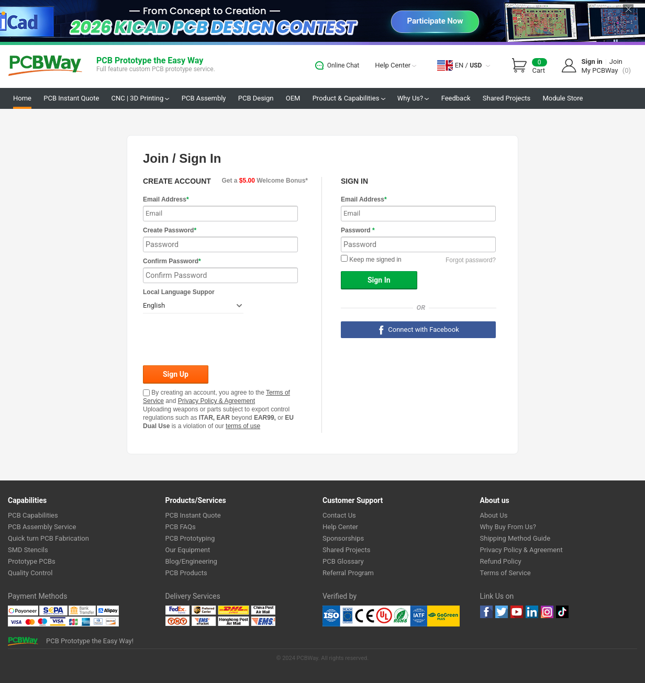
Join (615, 61)
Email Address (166, 199)
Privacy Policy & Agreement (216, 401)
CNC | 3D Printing (141, 98)
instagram (547, 612)
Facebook (486, 612)
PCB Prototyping (190, 538)
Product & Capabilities (349, 98)
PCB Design (256, 98)
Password (358, 230)
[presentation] (222, 340)
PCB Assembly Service (42, 527)
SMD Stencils (28, 550)
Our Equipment (187, 550)
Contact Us (339, 515)
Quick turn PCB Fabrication (48, 538)
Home (22, 98)
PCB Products (186, 573)
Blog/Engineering (191, 561)
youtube (516, 612)
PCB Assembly (204, 98)
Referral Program (348, 573)
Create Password (169, 230)
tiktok (562, 612)
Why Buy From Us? (508, 527)
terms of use (243, 426)
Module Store (562, 98)
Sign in (592, 61)
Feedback (456, 98)
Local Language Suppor (179, 292)
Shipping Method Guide (515, 538)
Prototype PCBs (31, 561)
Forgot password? (471, 260)
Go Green (443, 616)
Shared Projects (506, 98)
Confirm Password (172, 261)
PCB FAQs (180, 527)
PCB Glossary (343, 561)
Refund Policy (500, 561)
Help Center (395, 65)
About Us (494, 515)
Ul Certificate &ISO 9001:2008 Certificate (374, 616)
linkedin (532, 612)
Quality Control (30, 573)
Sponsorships (343, 538)
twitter (501, 612)
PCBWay (45, 66)
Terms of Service (505, 573)
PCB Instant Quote (71, 98)
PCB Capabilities (33, 515)
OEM (293, 98)
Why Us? (413, 98)
